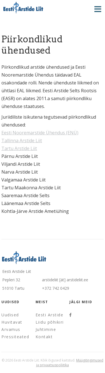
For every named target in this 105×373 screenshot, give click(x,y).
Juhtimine (46, 329)
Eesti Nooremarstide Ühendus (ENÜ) (39, 133)
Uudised (10, 314)
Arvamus (10, 329)
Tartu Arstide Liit (19, 148)
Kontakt (44, 336)
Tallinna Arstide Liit (21, 140)
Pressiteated (15, 336)
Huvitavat (11, 322)
